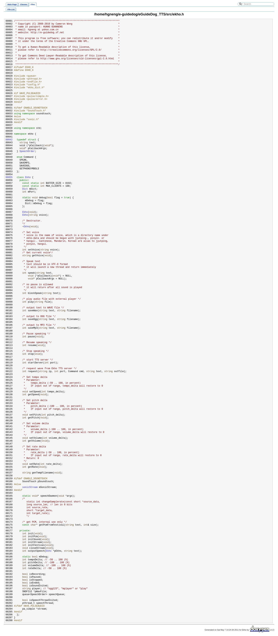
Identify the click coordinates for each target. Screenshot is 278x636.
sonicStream (29, 487)
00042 (9, 140)
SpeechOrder (27, 151)
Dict (25, 189)
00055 (9, 177)
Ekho (28, 177)
